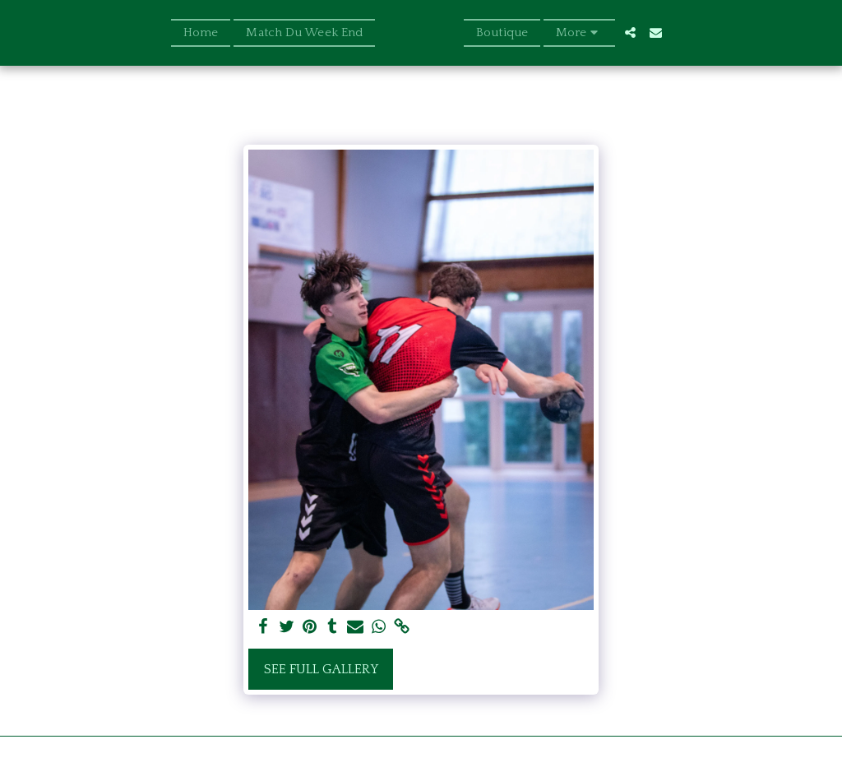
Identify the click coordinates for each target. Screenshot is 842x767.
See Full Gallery (321, 669)
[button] (657, 32)
